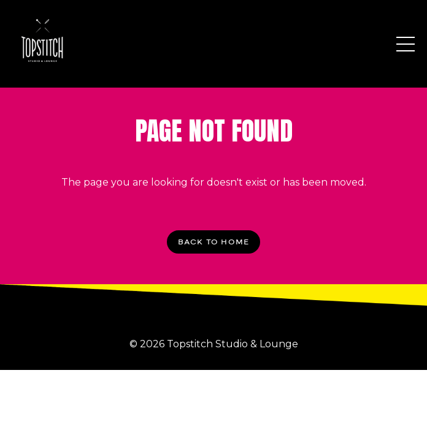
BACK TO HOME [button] (213, 242)
